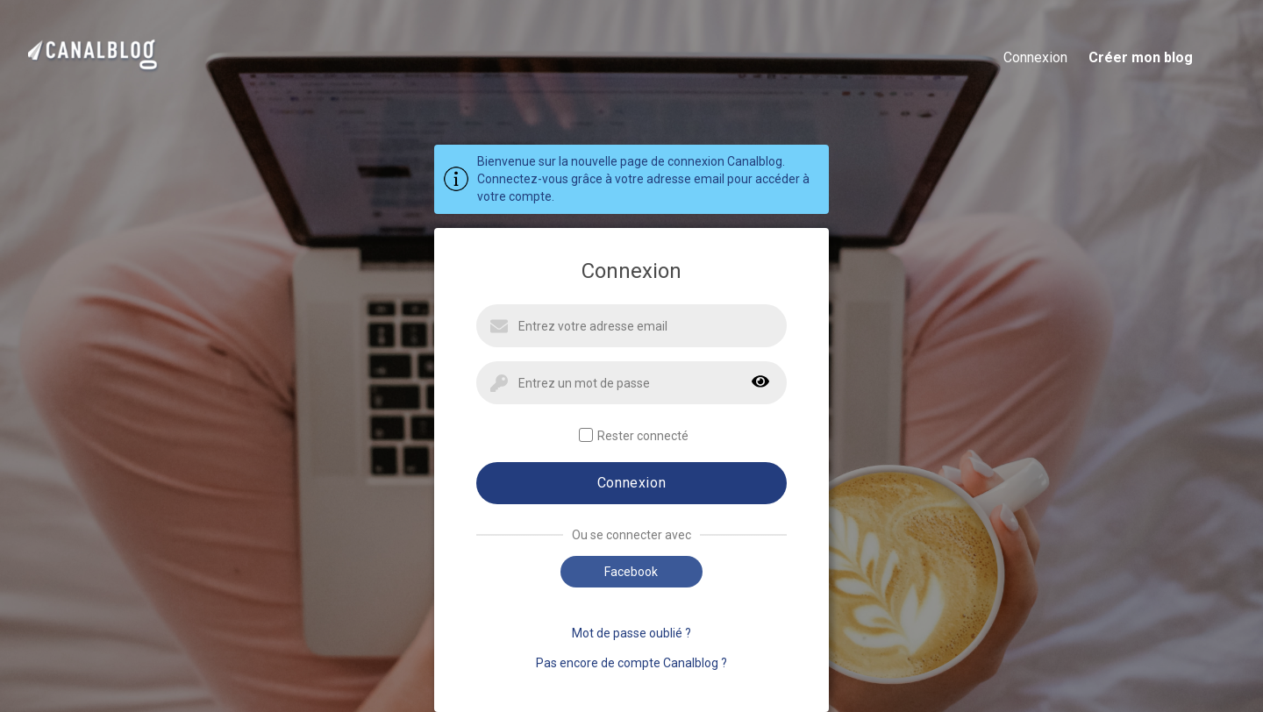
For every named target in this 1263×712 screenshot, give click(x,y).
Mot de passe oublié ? (631, 633)
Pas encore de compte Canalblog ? (631, 663)
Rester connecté (634, 435)
